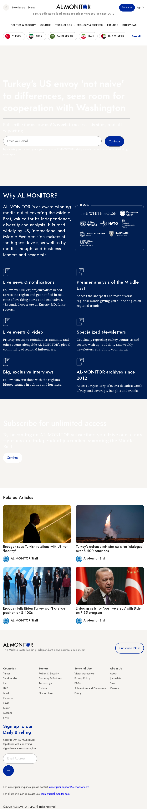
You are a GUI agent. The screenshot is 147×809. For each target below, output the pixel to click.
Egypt (6, 703)
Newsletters (18, 7)
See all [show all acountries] (136, 36)
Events (31, 7)
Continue (12, 457)
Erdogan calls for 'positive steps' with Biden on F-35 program (109, 610)
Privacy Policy (82, 678)
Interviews (129, 25)
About (113, 673)
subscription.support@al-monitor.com (69, 787)
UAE (5, 688)
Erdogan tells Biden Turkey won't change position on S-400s (34, 610)
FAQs (77, 683)
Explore (112, 25)
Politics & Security (23, 25)
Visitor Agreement (84, 673)
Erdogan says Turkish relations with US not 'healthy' (35, 548)
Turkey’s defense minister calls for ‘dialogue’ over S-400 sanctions (109, 548)
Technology (63, 25)
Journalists (115, 678)
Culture (45, 25)
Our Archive (46, 693)
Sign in (140, 7)
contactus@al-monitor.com (55, 794)
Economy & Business (90, 25)
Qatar (6, 708)
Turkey (6, 673)
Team (113, 683)
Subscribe (127, 7)
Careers (114, 688)
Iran (5, 683)
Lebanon (8, 713)
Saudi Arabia (10, 678)
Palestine (8, 698)
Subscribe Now (129, 648)
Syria (6, 718)
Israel (6, 693)
